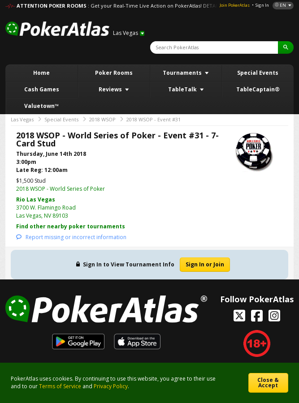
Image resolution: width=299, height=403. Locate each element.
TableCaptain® (258, 89)
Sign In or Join (205, 264)
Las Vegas (22, 119)
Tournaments (183, 73)
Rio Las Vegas (35, 199)
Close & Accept (268, 382)
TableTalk (183, 89)
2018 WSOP (102, 119)
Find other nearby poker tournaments (70, 226)
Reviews (111, 89)
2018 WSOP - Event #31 (153, 119)
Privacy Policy (111, 386)
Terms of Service (60, 386)
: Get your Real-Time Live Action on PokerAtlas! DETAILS (155, 5)
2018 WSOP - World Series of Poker (60, 189)
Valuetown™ (41, 106)
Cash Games (41, 89)
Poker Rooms (114, 73)
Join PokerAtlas (235, 5)
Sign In (262, 5)
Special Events (257, 73)
